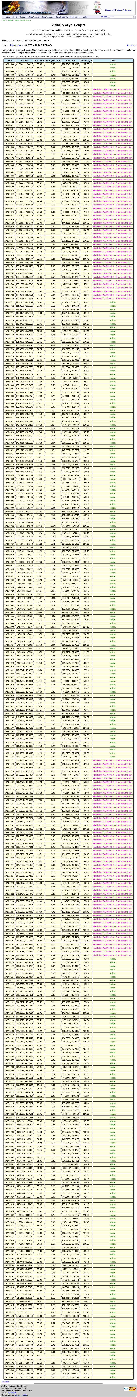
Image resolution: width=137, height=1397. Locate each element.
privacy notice (21, 1395)
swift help (12, 1393)
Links (85, 17)
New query (131, 45)
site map (104, 16)
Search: (111, 17)
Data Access (33, 17)
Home (7, 17)
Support (22, 17)
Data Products (62, 17)
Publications (75, 17)
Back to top (5, 1381)
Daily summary (16, 45)
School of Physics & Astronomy (118, 10)
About (14, 17)
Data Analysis (47, 17)
